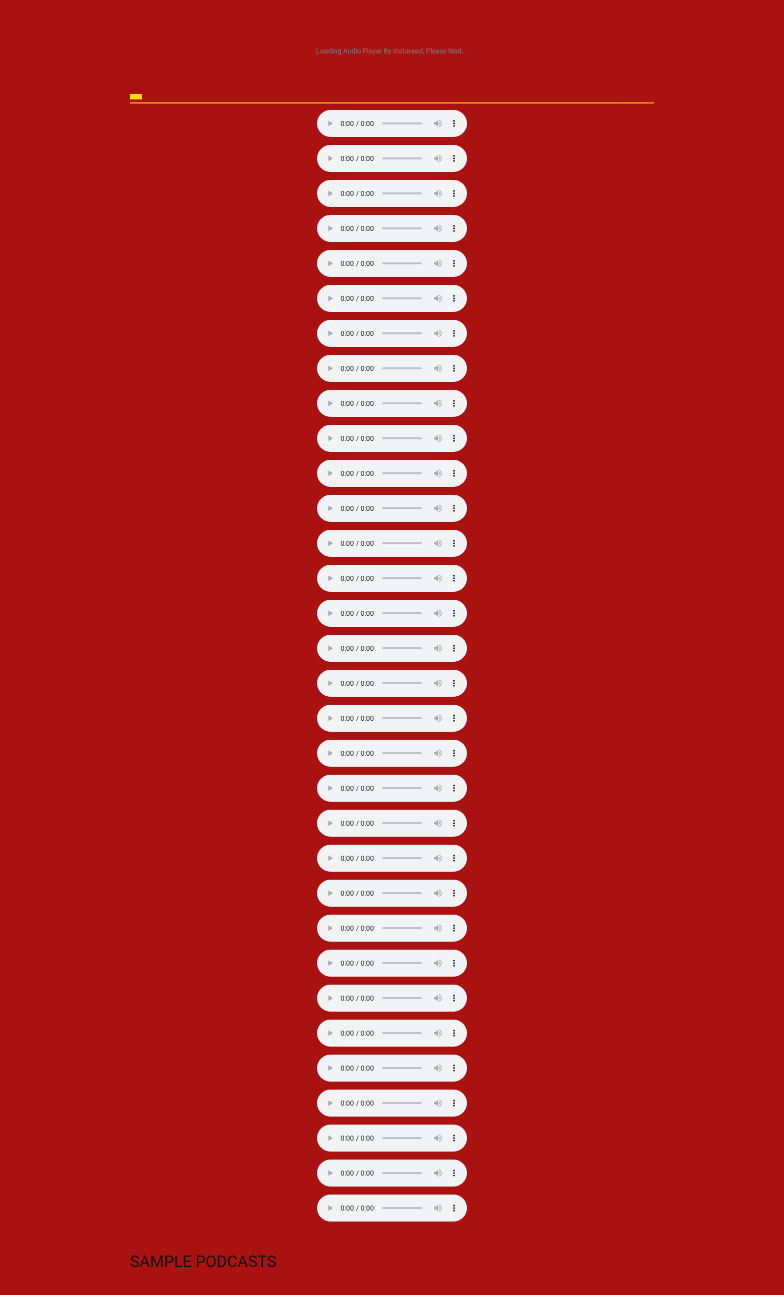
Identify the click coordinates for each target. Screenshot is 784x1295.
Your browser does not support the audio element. (392, 123)
